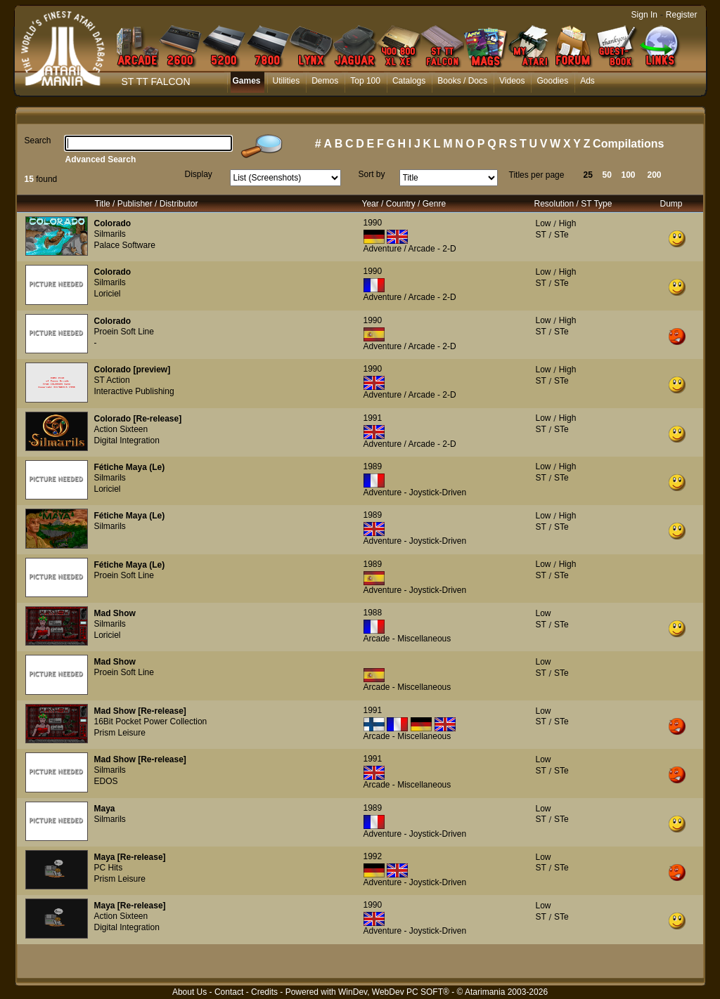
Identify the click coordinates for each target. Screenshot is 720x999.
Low (543, 223)
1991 (373, 418)
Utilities (286, 81)
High (568, 223)
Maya (104, 809)
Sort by (372, 174)
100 (629, 175)
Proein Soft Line (124, 332)
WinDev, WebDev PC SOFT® (393, 992)
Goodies (552, 81)
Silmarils (110, 234)
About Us (189, 992)
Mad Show (115, 613)
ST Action (112, 380)
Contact (228, 992)
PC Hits (108, 868)
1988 (373, 613)
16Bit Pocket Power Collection (150, 721)
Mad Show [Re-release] (140, 711)
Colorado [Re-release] (138, 419)
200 (655, 175)
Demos (324, 81)
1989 (373, 466)
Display (198, 174)
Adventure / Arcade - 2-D (410, 249)
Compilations (628, 144)
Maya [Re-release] (130, 857)
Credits (264, 992)
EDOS (106, 781)
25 (588, 175)
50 (607, 175)
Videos (512, 81)
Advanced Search (100, 159)
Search (38, 140)
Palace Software (124, 245)
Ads (587, 81)
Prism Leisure (120, 733)
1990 (373, 223)
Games (247, 81)
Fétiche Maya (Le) (129, 467)
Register (682, 15)
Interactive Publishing (134, 391)
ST (541, 235)
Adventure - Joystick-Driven (415, 492)
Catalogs (408, 81)
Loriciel (107, 294)
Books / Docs (462, 81)
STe (561, 235)
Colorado (112, 223)
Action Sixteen (121, 429)
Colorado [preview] (132, 369)
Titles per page (537, 175)
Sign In (644, 15)
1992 (373, 856)
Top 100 (365, 81)
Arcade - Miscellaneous (407, 639)
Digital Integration (127, 440)
